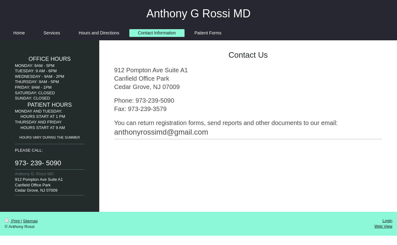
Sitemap (30, 221)
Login (387, 220)
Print (13, 221)
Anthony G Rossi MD (198, 13)
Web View (383, 226)
